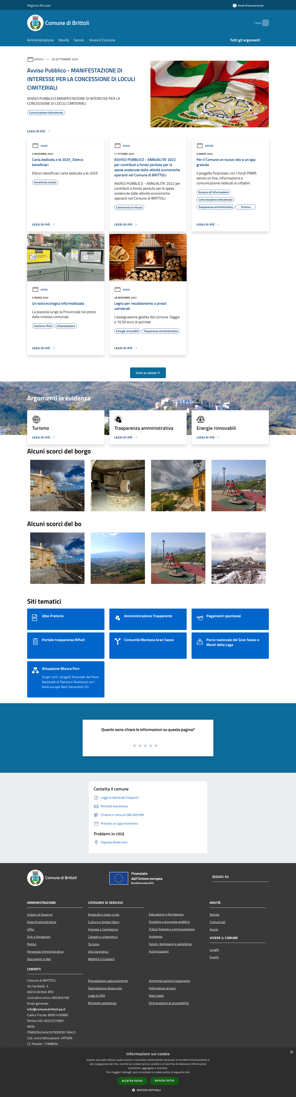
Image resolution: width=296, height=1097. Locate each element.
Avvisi (39, 59)
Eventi (214, 957)
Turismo (93, 944)
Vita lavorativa (98, 951)
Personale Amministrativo (45, 951)
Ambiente (155, 936)
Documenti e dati (39, 958)
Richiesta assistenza (102, 1003)
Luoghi (214, 949)
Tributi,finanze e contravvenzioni (172, 929)
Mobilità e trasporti (101, 958)
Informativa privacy (162, 988)
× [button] (291, 1052)
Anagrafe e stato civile (103, 914)
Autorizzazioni (159, 951)
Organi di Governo (39, 914)
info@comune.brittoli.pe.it (46, 1009)
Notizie (205, 146)
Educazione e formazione (166, 914)
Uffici (30, 929)
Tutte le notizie (147, 372)
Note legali (156, 995)
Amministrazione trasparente (169, 980)
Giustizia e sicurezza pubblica (169, 921)
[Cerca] (264, 23)
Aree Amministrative (41, 921)
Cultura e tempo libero (103, 921)
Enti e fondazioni (39, 936)
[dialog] (148, 1072)
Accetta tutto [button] (132, 1081)
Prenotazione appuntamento (108, 980)
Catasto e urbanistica (103, 936)
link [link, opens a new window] (187, 1072)
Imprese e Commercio (103, 929)
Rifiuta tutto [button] (164, 1080)
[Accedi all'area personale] (248, 5)
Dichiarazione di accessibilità (169, 1003)
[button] (148, 1090)
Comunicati (217, 921)
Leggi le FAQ (96, 995)
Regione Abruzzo (39, 5)
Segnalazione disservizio (105, 988)
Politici (32, 944)
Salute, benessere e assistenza (170, 943)
